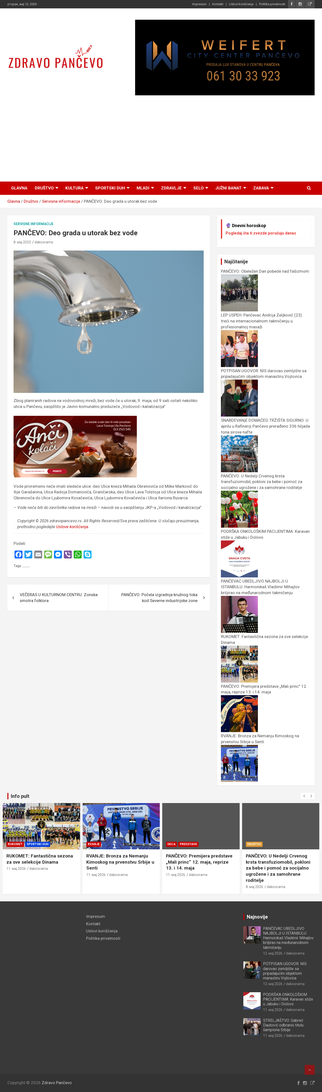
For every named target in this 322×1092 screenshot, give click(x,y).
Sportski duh (110, 187)
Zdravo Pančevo (57, 1082)
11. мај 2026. (17, 881)
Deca (251, 844)
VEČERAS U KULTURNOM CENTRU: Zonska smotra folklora (59, 597)
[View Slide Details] (225, 57)
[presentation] (304, 796)
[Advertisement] (161, 139)
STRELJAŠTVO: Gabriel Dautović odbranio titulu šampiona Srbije (283, 1025)
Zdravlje (171, 187)
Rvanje (173, 844)
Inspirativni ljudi (22, 844)
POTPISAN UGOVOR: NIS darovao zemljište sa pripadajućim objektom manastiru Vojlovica (263, 376)
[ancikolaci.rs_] (75, 418)
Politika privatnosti (272, 4)
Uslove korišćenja (72, 526)
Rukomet (95, 844)
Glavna (19, 187)
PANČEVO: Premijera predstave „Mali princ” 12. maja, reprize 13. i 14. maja (264, 692)
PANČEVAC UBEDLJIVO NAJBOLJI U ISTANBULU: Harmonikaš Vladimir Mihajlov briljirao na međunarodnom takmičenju (288, 938)
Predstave (268, 844)
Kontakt (217, 4)
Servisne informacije (34, 224)
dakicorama (44, 242)
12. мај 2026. (273, 953)
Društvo (44, 187)
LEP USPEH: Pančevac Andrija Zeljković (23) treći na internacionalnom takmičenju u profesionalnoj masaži (40, 865)
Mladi (143, 187)
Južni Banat (228, 187)
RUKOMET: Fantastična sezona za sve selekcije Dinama (119, 859)
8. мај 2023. (23, 242)
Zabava (261, 187)
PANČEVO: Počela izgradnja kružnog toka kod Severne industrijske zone (159, 597)
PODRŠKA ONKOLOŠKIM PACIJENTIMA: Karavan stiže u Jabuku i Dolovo (288, 999)
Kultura (74, 187)
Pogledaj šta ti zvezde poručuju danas (261, 233)
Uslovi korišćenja (241, 4)
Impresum (199, 4)
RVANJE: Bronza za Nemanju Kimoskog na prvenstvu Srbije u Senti (260, 741)
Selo (198, 187)
